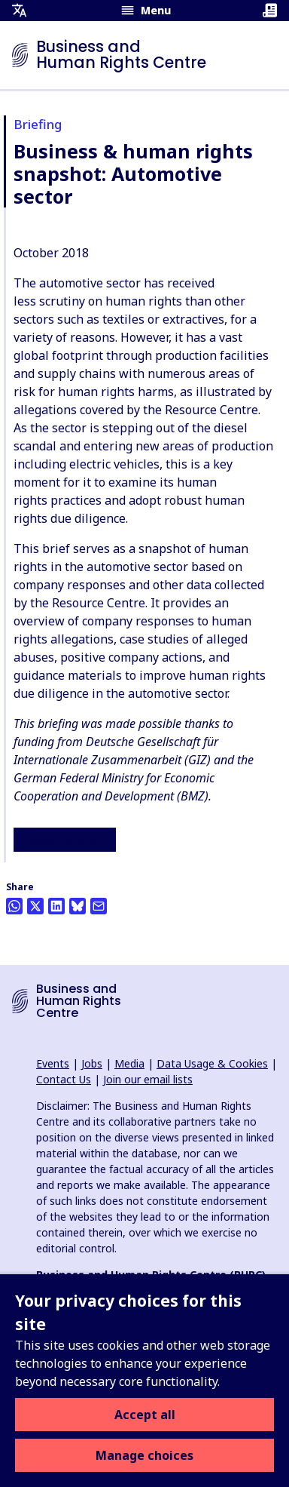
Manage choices (144, 1455)
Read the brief (65, 840)
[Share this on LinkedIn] (56, 906)
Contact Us (63, 1079)
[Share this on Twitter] (35, 906)
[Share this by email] (98, 906)
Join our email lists (148, 1079)
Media (129, 1063)
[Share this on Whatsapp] (14, 906)
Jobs (91, 1063)
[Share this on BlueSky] (77, 906)
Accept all (144, 1414)
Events (52, 1063)
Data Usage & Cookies (212, 1063)
